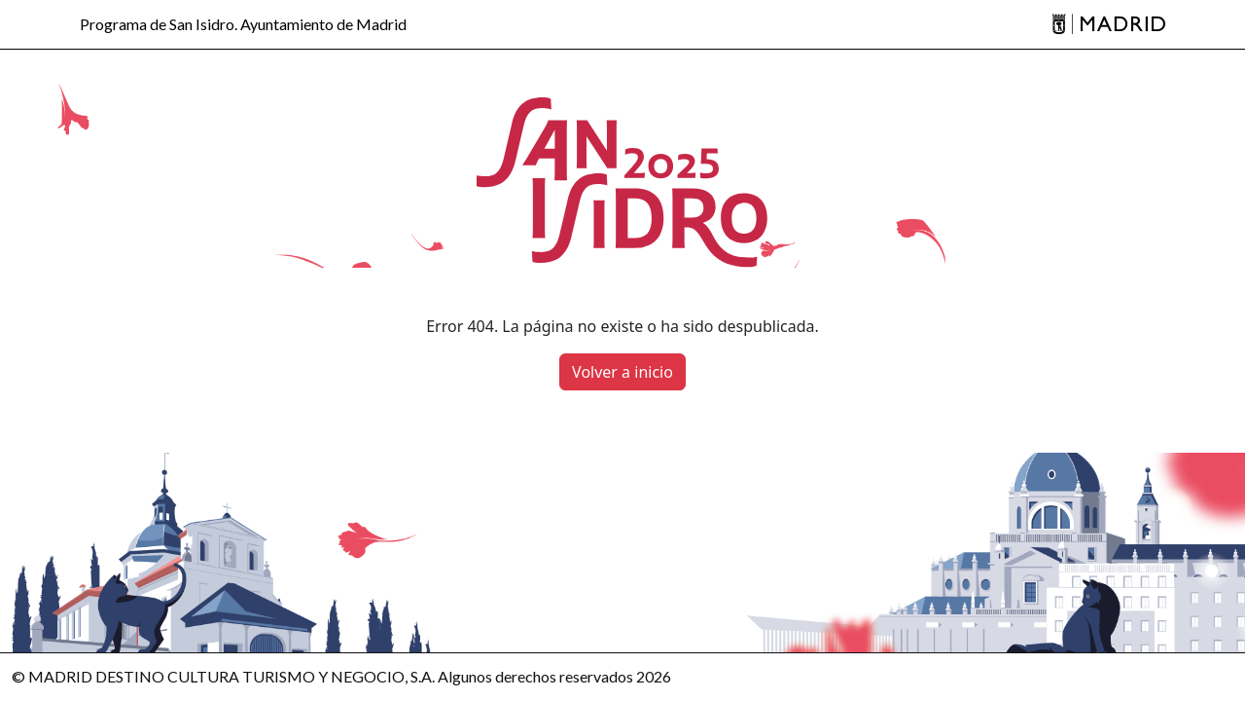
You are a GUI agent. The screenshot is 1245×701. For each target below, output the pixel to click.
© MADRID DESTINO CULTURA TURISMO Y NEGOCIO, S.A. (223, 676)
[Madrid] (1108, 25)
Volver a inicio (622, 372)
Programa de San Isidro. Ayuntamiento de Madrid (243, 24)
